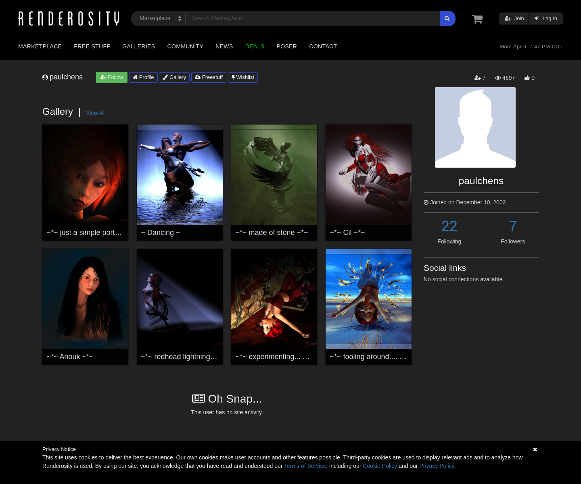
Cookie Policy (380, 466)
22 (449, 226)
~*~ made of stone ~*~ (272, 232)
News (224, 46)
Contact (323, 46)
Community (185, 46)
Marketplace (40, 46)
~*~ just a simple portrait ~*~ (92, 232)
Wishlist (243, 77)
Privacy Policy (436, 466)
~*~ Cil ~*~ (347, 232)
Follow (111, 77)
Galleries (138, 46)
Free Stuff (92, 46)
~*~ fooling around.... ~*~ (370, 357)
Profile (143, 77)
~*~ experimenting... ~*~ (275, 357)
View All (96, 113)
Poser (286, 46)
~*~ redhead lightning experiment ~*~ (201, 357)
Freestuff (209, 77)
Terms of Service (305, 466)
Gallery (174, 77)
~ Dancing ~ (160, 232)
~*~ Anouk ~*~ (70, 357)
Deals (255, 46)
